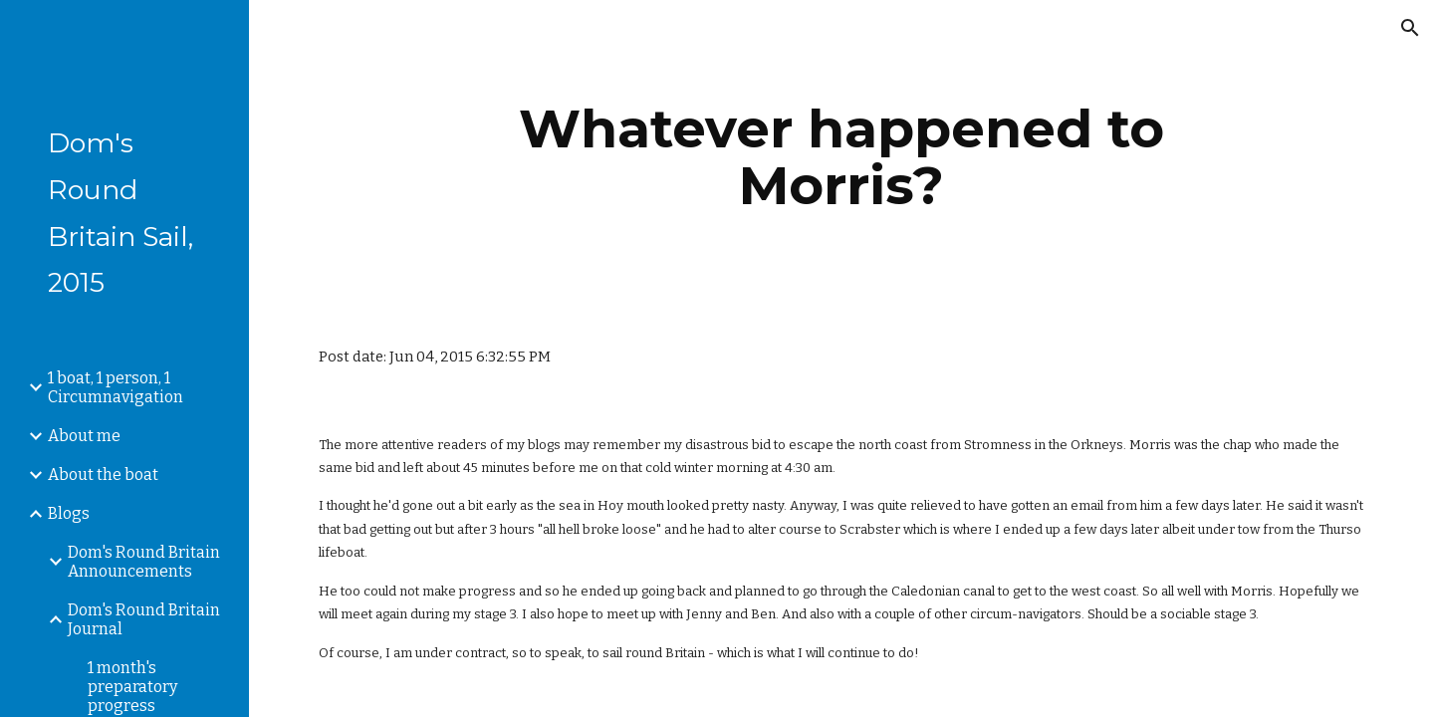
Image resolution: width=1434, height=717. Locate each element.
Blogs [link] (69, 513)
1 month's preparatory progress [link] (132, 686)
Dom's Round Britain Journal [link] (144, 619)
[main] (841, 157)
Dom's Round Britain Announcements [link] (144, 562)
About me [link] (84, 435)
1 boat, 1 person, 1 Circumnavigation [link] (115, 387)
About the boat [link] (103, 474)
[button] (1410, 28)
